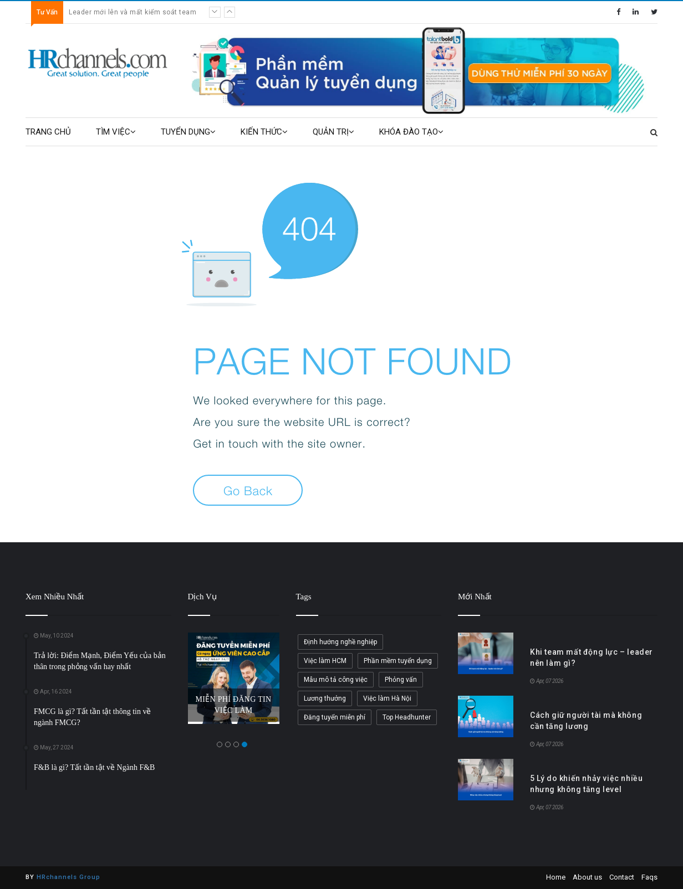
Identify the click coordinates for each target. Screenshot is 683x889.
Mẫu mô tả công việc (336, 680)
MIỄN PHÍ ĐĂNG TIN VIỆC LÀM (234, 705)
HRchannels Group (68, 877)
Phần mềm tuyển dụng (398, 661)
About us (587, 877)
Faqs (649, 877)
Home (555, 877)
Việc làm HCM (325, 661)
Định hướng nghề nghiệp (340, 642)
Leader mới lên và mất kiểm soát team (132, 12)
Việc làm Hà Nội (387, 698)
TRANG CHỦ (48, 132)
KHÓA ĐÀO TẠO (411, 132)
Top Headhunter (407, 717)
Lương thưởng (325, 698)
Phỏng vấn (401, 680)
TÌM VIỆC (116, 132)
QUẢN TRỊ (333, 132)
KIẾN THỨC (264, 132)
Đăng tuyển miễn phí (334, 717)
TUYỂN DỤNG (188, 132)
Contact (621, 877)
